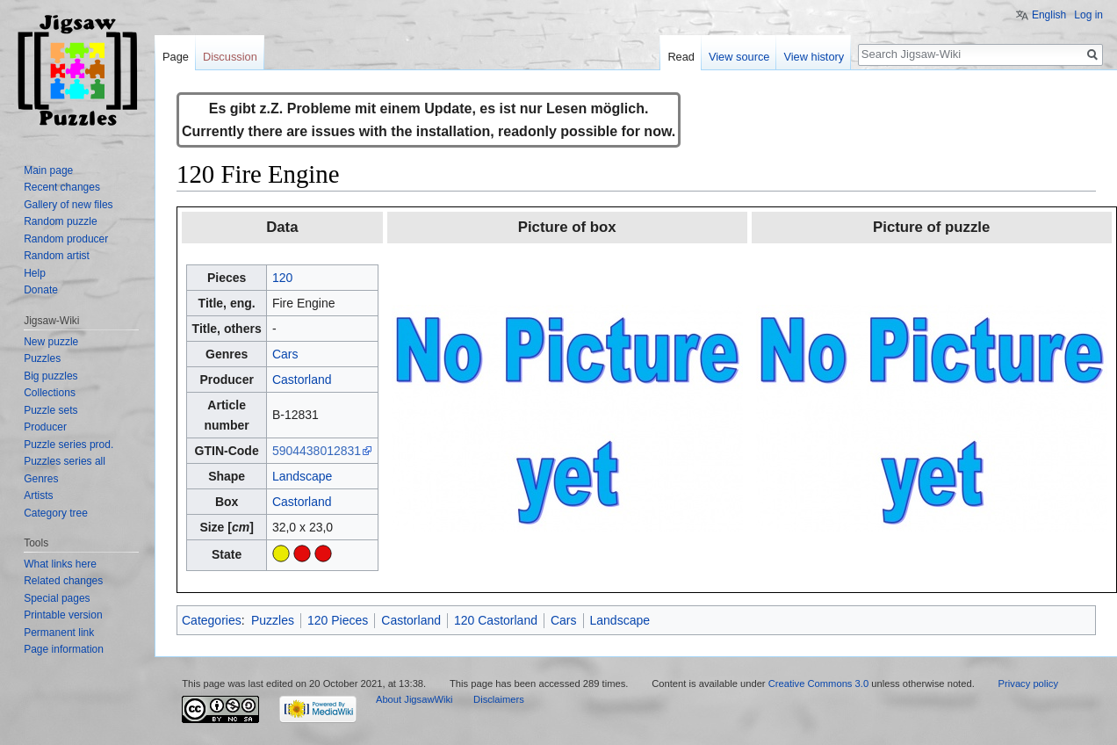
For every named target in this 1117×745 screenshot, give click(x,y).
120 (282, 278)
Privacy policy (1028, 683)
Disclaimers (498, 699)
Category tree (56, 513)
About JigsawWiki (414, 699)
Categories (211, 620)
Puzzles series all (64, 461)
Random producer (66, 239)
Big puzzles (50, 376)
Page (175, 56)
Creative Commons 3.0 (818, 683)
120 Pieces (337, 620)
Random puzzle (60, 221)
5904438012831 (316, 451)
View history (813, 56)
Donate (41, 290)
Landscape (302, 476)
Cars (285, 354)
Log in (1088, 15)
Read (681, 56)
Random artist (57, 256)
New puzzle (51, 342)
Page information (64, 649)
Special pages (57, 598)
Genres (41, 479)
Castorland (302, 379)
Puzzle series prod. (68, 444)
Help (35, 273)
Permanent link (59, 632)
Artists (38, 495)
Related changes (63, 581)
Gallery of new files (68, 205)
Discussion (230, 56)
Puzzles (272, 620)
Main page (48, 170)
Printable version (63, 615)
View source (739, 56)
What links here (60, 564)
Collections (50, 393)
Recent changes (62, 187)
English (1049, 15)
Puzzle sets (50, 410)
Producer (45, 427)
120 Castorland (495, 620)
